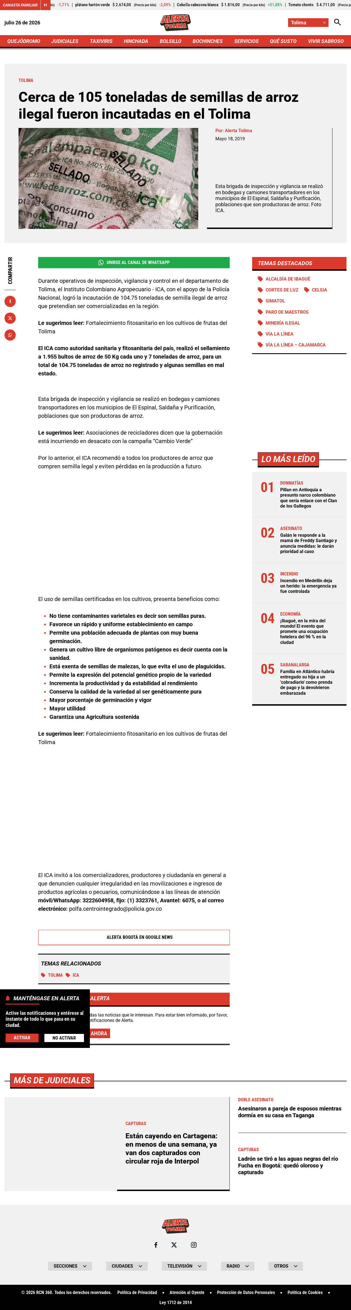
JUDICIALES (64, 41)
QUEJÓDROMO (23, 41)
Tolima (52, 975)
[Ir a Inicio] (175, 22)
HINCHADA (136, 41)
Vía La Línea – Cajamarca (296, 345)
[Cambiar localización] (308, 22)
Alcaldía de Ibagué (288, 279)
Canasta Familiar (20, 5)
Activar (22, 1037)
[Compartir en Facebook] (10, 301)
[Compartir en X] (10, 318)
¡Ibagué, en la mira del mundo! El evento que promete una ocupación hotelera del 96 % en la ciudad (304, 631)
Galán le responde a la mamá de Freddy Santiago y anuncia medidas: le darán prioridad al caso (308, 543)
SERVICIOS (246, 41)
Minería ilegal (283, 323)
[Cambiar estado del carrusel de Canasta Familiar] (45, 5)
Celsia (319, 290)
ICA (72, 975)
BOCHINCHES (208, 41)
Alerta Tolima (238, 130)
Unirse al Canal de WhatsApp (133, 262)
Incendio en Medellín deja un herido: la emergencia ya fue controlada (308, 586)
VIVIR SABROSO (326, 41)
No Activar (64, 1038)
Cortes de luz (282, 290)
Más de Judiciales (52, 1272)
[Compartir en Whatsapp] (10, 335)
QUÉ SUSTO (283, 41)
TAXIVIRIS (101, 41)
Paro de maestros (287, 312)
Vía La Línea (279, 334)
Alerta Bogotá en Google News (134, 937)
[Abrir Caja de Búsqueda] (337, 22)
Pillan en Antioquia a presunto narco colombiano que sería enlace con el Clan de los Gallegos (308, 498)
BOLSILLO (170, 41)
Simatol (275, 301)
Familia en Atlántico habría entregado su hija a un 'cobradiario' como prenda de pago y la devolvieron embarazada (307, 682)
